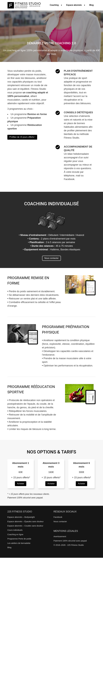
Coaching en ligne (15, 534)
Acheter (20, 483)
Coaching (55, 5)
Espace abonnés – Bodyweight (21, 517)
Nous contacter (51, 258)
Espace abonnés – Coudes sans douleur (25, 526)
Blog (91, 5)
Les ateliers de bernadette (18, 543)
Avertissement (60, 536)
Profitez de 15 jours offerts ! (22, 137)
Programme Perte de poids (19, 539)
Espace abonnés (74, 5)
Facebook (58, 517)
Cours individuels (15, 530)
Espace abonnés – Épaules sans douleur (25, 521)
